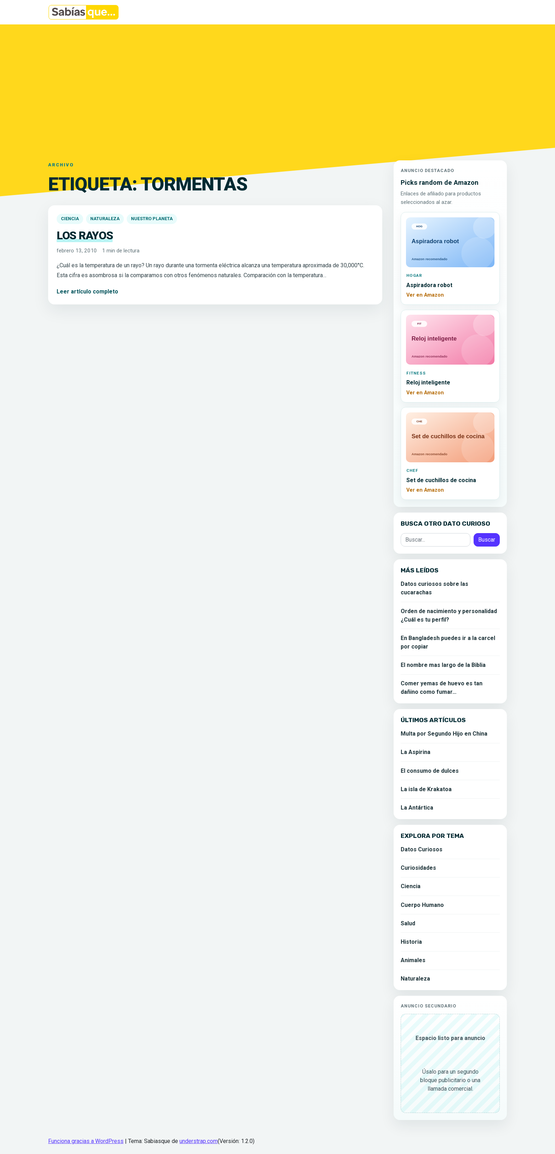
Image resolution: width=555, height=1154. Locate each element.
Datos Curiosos (421, 849)
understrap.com (198, 1141)
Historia (411, 941)
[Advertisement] (277, 88)
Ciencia (70, 218)
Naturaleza (105, 218)
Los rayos (85, 235)
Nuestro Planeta (152, 218)
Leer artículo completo (87, 291)
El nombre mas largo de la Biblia (443, 665)
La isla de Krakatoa (426, 789)
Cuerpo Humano (422, 905)
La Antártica (417, 807)
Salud (408, 923)
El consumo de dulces (430, 770)
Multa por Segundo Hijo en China (444, 733)
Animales (413, 960)
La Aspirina (415, 752)
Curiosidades (418, 867)
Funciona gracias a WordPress (86, 1141)
